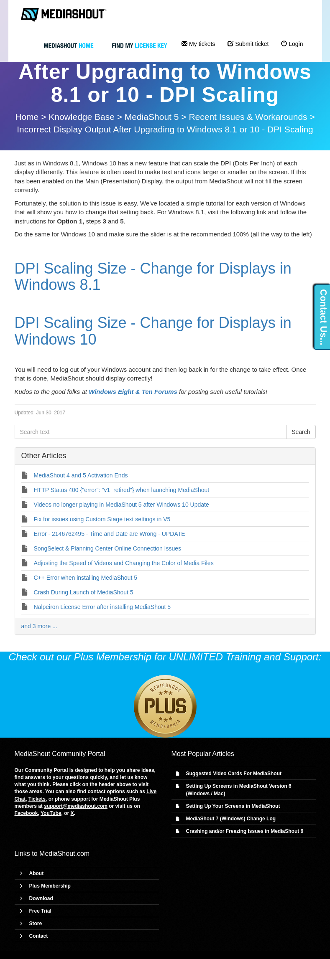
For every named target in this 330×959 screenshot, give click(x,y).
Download (41, 898)
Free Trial (40, 911)
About (36, 873)
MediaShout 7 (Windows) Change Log (231, 819)
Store (35, 923)
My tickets (198, 44)
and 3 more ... (39, 626)
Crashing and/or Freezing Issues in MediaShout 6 (245, 831)
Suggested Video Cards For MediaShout (233, 773)
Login (292, 44)
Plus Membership (50, 886)
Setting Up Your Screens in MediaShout (233, 806)
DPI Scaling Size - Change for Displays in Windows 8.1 (153, 277)
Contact (38, 936)
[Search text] (151, 432)
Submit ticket (248, 44)
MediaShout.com (64, 853)
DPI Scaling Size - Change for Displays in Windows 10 (153, 331)
